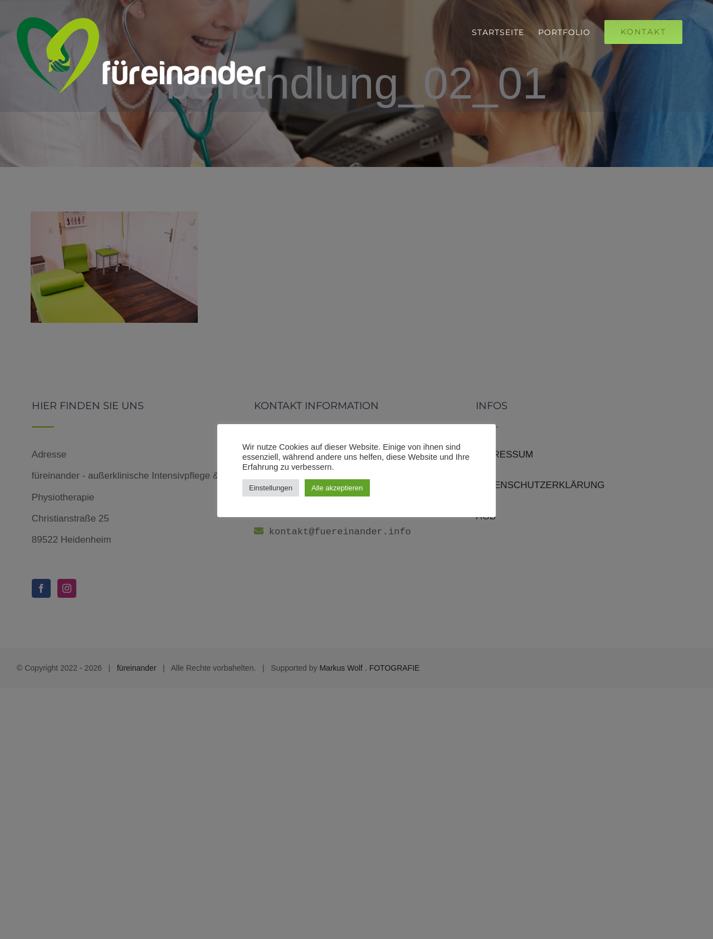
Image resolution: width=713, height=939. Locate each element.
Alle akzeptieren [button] (337, 488)
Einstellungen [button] (270, 488)
